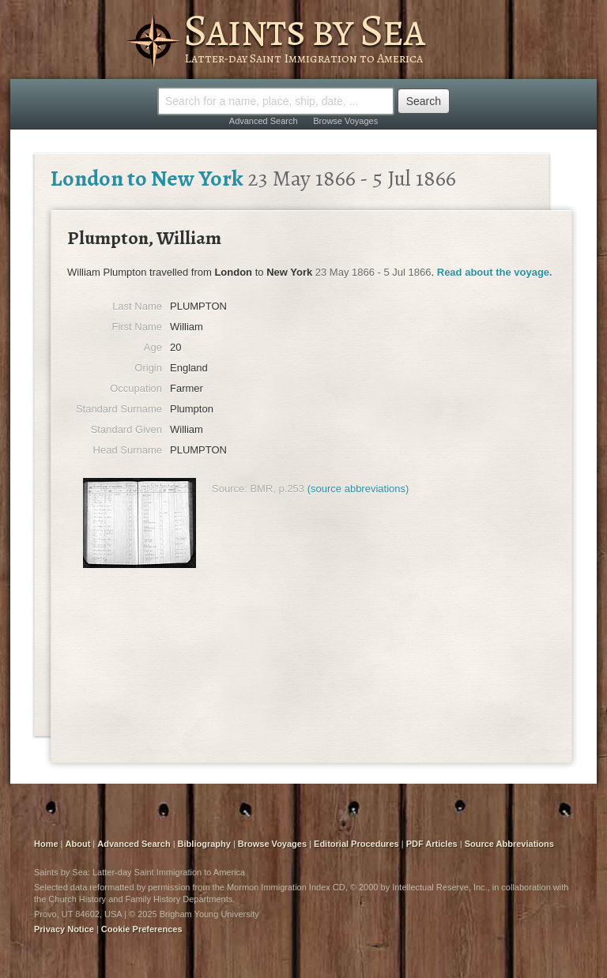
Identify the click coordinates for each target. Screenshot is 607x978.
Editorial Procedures (356, 843)
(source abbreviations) (358, 489)
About (78, 843)
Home (46, 843)
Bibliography (204, 843)
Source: (229, 489)
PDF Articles (432, 843)
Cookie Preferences (142, 929)
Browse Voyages (345, 121)
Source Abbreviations (509, 843)
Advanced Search (263, 121)
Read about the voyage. (494, 272)
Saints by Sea (303, 30)
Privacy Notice (64, 929)
